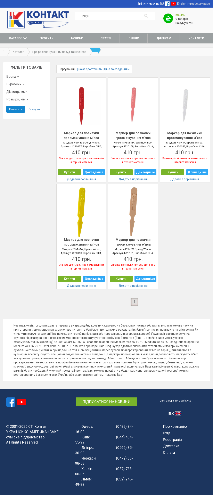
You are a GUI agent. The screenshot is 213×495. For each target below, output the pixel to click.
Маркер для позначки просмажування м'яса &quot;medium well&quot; (81, 242)
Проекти (47, 38)
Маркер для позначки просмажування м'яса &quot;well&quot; (133, 242)
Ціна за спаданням (117, 69)
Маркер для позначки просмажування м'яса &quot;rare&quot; (81, 135)
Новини (77, 38)
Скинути (34, 109)
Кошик (180, 14)
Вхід (166, 433)
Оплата (169, 452)
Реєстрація (172, 439)
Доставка (171, 446)
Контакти (196, 38)
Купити (69, 172)
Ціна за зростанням (89, 69)
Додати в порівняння (81, 179)
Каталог (15, 38)
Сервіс (134, 38)
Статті (106, 38)
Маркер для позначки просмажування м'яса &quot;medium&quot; (184, 135)
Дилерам (164, 38)
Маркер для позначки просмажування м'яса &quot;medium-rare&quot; (133, 135)
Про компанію (175, 426)
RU (162, 3)
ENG (175, 413)
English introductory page (193, 3)
